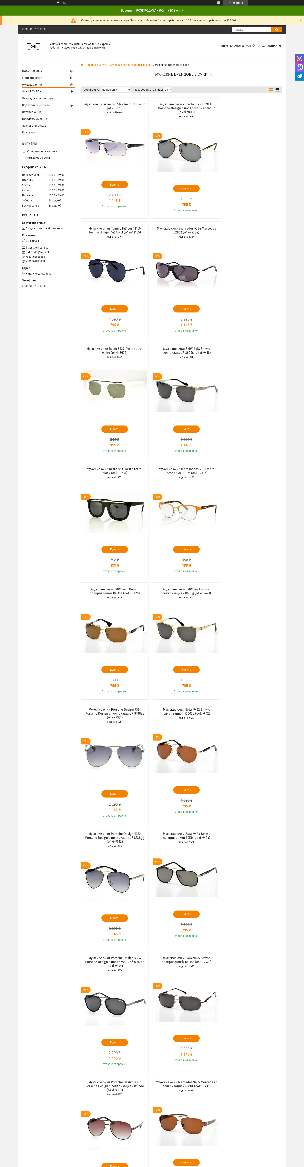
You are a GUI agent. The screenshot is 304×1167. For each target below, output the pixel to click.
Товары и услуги (96, 65)
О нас (261, 46)
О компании (96, 1134)
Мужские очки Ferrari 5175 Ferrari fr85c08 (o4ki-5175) (112, 106)
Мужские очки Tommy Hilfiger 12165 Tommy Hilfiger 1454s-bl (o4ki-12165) (249, 106)
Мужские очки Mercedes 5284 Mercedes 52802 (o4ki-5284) (113, 230)
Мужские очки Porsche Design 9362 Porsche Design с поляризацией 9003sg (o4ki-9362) (181, 970)
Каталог (93, 1138)
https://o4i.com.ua (37, 247)
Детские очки (31, 112)
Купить (112, 184)
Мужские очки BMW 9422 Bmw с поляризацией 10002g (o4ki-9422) (250, 471)
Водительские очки (36, 105)
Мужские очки (32, 84)
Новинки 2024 (32, 71)
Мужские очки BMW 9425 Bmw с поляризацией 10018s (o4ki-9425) (113, 719)
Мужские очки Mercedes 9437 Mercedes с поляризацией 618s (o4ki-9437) (249, 843)
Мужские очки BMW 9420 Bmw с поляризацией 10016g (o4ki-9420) (250, 351)
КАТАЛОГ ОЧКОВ (240, 46)
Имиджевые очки (34, 118)
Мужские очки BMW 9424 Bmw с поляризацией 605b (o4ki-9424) (181, 595)
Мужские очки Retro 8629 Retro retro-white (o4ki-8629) (181, 230)
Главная (222, 46)
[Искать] (276, 29)
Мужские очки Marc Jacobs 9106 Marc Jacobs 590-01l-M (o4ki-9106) (181, 351)
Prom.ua (169, 1159)
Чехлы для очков (34, 125)
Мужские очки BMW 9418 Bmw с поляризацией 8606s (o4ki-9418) (249, 230)
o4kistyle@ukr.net (37, 252)
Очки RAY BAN (32, 91)
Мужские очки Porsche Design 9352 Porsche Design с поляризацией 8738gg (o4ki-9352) (112, 597)
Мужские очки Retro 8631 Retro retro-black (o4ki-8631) (113, 351)
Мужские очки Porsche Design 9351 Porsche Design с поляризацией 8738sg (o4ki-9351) (181, 473)
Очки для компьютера (38, 98)
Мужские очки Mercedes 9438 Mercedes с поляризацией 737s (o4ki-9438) (113, 968)
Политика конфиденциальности (174, 1163)
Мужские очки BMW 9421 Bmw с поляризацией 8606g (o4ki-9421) (113, 471)
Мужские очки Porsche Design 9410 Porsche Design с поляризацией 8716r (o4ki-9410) (181, 108)
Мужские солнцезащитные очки (131, 65)
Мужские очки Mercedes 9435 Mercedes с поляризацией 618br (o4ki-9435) (249, 719)
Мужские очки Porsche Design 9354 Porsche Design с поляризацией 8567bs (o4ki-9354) (249, 597)
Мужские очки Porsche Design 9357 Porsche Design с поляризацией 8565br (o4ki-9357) (181, 721)
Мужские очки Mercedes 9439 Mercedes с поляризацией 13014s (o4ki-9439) (249, 968)
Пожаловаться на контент (140, 1163)
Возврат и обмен (99, 1129)
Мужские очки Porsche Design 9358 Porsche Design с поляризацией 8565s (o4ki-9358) (112, 845)
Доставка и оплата (100, 1125)
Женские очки (32, 78)
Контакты (274, 46)
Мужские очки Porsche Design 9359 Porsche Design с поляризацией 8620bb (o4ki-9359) (181, 845)
